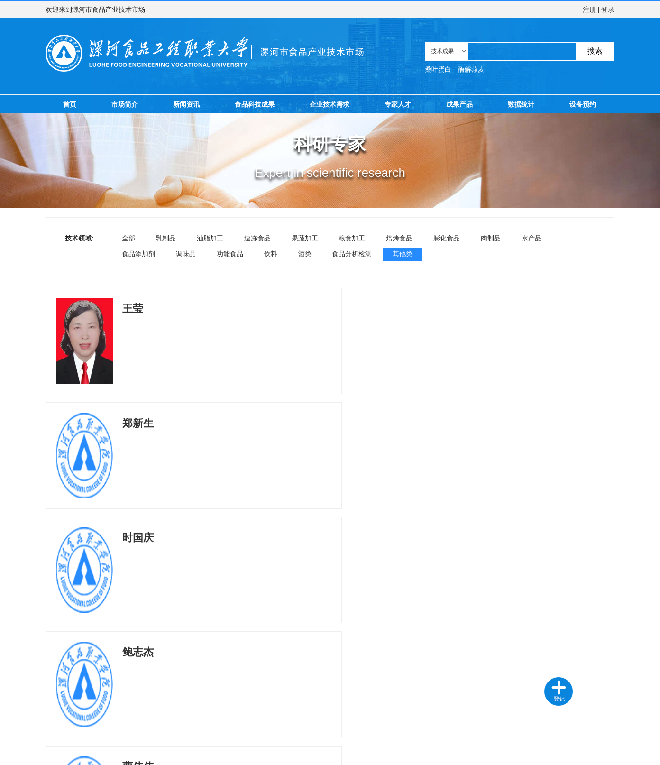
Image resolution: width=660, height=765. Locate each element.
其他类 (402, 254)
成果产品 (459, 104)
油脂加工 (210, 238)
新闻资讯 (186, 104)
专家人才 (398, 104)
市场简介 (124, 104)
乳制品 (166, 238)
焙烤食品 (399, 238)
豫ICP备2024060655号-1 (254, 752)
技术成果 (59, 716)
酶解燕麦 (471, 69)
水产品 (531, 238)
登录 (607, 9)
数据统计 (521, 104)
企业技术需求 (329, 104)
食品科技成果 (255, 104)
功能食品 (230, 254)
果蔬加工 (305, 238)
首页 (69, 104)
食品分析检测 (352, 254)
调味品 (186, 254)
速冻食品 (257, 238)
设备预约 (582, 104)
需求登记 (100, 716)
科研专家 (141, 716)
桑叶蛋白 (438, 69)
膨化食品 (446, 238)
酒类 (305, 254)
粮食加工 (352, 238)
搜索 (595, 51)
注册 (589, 9)
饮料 (270, 254)
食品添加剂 (138, 254)
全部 (128, 238)
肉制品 (491, 238)
